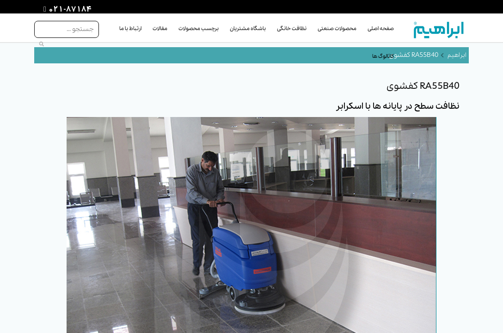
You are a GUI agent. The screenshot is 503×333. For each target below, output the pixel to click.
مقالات (160, 28)
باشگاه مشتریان (248, 28)
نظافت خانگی (292, 28)
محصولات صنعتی (337, 28)
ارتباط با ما (130, 28)
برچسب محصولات (198, 28)
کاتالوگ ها (383, 56)
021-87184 (69, 9)
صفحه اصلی (381, 28)
